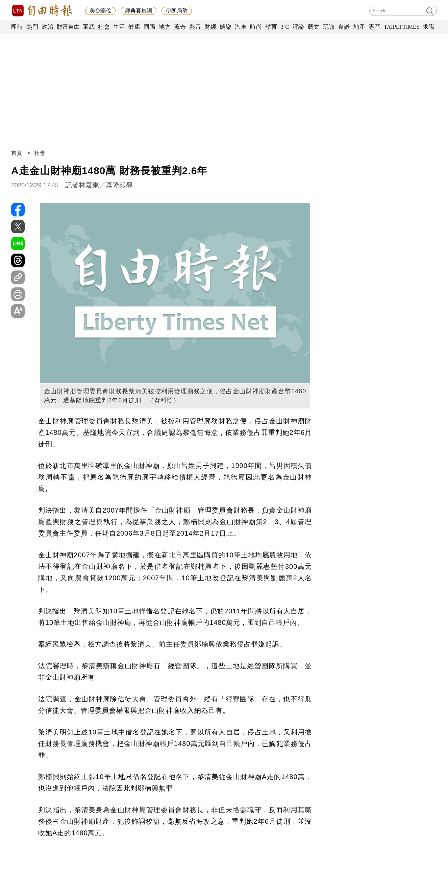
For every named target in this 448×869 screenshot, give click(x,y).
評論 (298, 27)
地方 (165, 27)
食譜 (344, 27)
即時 (17, 27)
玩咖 (329, 27)
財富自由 (68, 27)
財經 (210, 27)
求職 (428, 27)
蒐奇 (180, 27)
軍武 (89, 27)
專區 (374, 27)
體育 (271, 27)
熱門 (32, 27)
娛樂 (225, 27)
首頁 (17, 153)
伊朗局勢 (177, 11)
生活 (119, 27)
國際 (149, 27)
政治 (47, 27)
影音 (195, 27)
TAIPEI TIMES (401, 27)
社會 (104, 27)
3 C (284, 27)
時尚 (256, 27)
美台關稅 (100, 11)
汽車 (241, 27)
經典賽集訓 (138, 11)
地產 (359, 27)
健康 (134, 27)
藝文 (314, 27)
